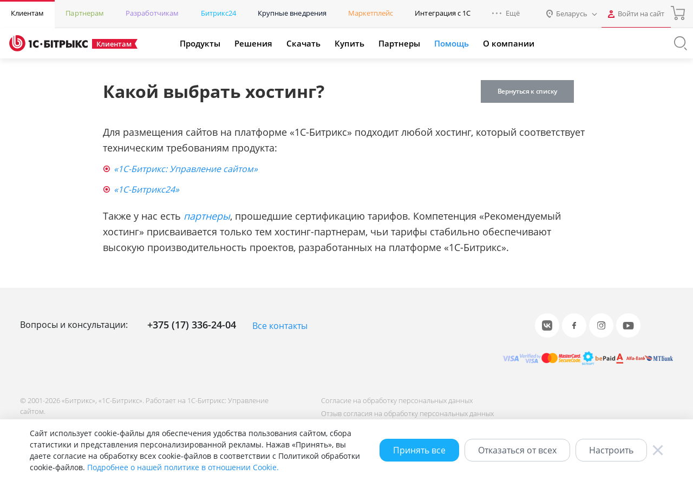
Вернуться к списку (527, 91)
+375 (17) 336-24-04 (191, 324)
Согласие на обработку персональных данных (397, 400)
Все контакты (280, 326)
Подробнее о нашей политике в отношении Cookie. (183, 467)
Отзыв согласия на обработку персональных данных (407, 413)
